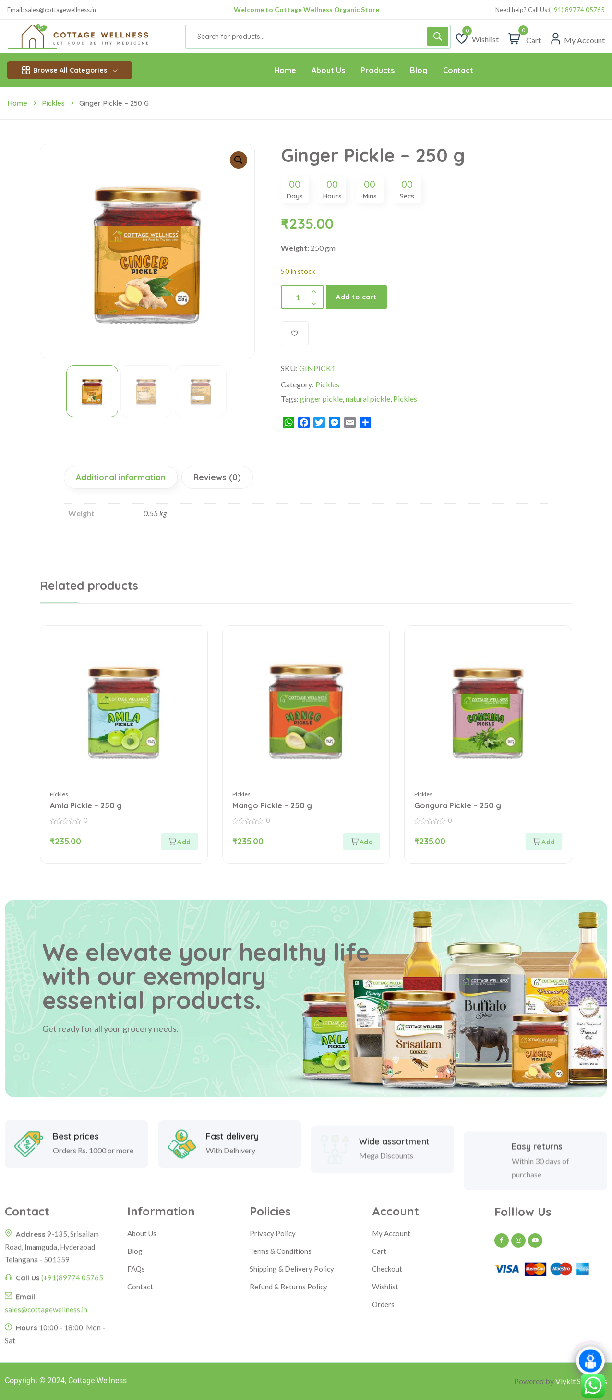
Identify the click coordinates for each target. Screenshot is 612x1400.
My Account (391, 1233)
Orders (383, 1304)
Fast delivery (232, 1173)
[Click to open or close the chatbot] (590, 1363)
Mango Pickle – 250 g (272, 805)
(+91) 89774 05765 (577, 10)
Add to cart (356, 297)
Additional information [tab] (121, 477)
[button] (238, 160)
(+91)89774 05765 (72, 1356)
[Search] (437, 36)
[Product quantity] (302, 297)
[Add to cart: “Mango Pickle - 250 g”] (361, 841)
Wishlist (385, 1286)
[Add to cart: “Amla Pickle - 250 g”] (179, 841)
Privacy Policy (273, 1233)
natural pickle (368, 398)
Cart (379, 1251)
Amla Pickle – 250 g (86, 805)
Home (17, 103)
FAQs (136, 1268)
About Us (141, 1233)
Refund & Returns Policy (288, 1286)
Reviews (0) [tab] (217, 477)
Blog (135, 1251)
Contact (140, 1286)
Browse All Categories (70, 70)
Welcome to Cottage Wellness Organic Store (306, 9)
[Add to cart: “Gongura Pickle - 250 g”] (544, 841)
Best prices (76, 1173)
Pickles (53, 103)
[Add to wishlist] (295, 333)
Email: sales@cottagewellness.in (51, 10)
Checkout (387, 1268)
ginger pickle (321, 398)
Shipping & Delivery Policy (292, 1268)
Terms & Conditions (281, 1251)
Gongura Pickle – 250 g (457, 805)
